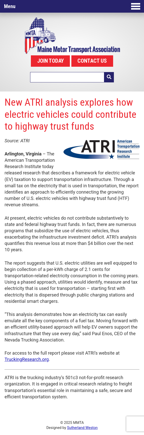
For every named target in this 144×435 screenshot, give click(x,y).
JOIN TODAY (50, 61)
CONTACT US (92, 61)
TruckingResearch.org (27, 359)
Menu (72, 6)
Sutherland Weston (82, 428)
